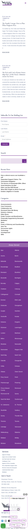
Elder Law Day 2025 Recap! (9, 187)
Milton (2, 338)
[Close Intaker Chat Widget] (26, 494)
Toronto (17, 421)
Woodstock (18, 443)
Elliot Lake (18, 300)
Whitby (17, 438)
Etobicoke (4, 305)
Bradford (17, 267)
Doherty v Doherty (6, 212)
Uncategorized (5, 232)
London (3, 333)
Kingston (17, 322)
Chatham (3, 289)
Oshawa (17, 366)
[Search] (24, 161)
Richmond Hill (5, 393)
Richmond (18, 388)
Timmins (3, 421)
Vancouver (18, 427)
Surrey (3, 416)
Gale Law (8, 16)
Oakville (3, 360)
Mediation (4, 220)
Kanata (17, 316)
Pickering (17, 382)
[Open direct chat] (24, 494)
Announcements (6, 204)
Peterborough (5, 382)
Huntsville (4, 316)
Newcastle (18, 344)
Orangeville (18, 360)
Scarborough (18, 399)
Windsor (3, 443)
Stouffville (4, 410)
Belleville (3, 261)
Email (2, 136)
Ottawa (3, 371)
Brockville (3, 278)
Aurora (3, 256)
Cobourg (17, 289)
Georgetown (18, 305)
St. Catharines (5, 404)
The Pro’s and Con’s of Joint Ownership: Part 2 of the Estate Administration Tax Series (13, 74)
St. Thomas (18, 404)
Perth (16, 377)
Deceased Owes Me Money (9, 210)
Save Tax (4, 226)
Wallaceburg (4, 432)
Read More (5, 52)
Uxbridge (3, 427)
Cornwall (17, 294)
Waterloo (17, 432)
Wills (2, 234)
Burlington (18, 278)
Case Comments (6, 206)
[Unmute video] (18, 509)
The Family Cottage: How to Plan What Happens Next (13, 24)
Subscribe (5, 144)
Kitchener (3, 327)
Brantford (17, 272)
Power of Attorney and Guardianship (12, 224)
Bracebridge (4, 267)
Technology (4, 230)
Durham (3, 300)
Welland (3, 438)
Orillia (2, 366)
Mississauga (18, 338)
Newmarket (4, 349)
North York (18, 355)
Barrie (16, 256)
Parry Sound (4, 377)
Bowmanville (18, 261)
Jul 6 (4, 20)
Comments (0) (6, 18)
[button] (25, 3)
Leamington (18, 327)
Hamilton (17, 311)
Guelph (3, 311)
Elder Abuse (5, 214)
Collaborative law (6, 208)
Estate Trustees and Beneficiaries (11, 216)
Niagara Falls (19, 349)
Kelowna (3, 322)
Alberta (17, 250)
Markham (17, 333)
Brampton (4, 272)
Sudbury (17, 410)
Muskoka (3, 344)
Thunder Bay (18, 416)
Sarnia (17, 393)
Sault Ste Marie (5, 399)
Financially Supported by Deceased (12, 218)
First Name (4, 121)
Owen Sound (19, 371)
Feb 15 (4, 69)
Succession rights (6, 228)
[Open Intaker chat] (12, 528)
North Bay (4, 355)
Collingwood (4, 294)
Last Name (4, 128)
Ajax (2, 250)
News (2, 222)
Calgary (17, 283)
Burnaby (3, 283)
